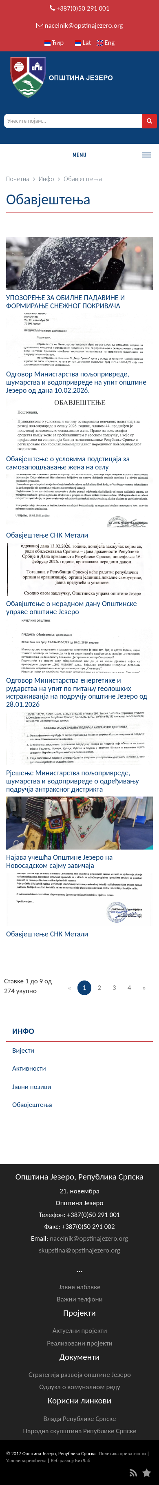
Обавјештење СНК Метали (47, 535)
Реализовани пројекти (80, 1343)
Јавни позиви (31, 1086)
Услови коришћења (26, 1460)
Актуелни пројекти (80, 1330)
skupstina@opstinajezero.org (79, 1250)
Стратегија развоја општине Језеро (80, 1374)
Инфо (46, 179)
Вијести (23, 1050)
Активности (29, 1068)
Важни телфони (79, 1299)
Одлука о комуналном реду (79, 1387)
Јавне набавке (80, 1287)
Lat (83, 42)
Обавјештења (32, 1104)
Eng (106, 42)
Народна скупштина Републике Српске (80, 1431)
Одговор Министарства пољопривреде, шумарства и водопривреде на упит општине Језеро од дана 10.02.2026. (76, 382)
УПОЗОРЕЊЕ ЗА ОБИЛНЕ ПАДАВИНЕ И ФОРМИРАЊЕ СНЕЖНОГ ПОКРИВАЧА (65, 301)
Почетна (17, 179)
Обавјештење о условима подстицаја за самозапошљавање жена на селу (68, 462)
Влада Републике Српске (80, 1418)
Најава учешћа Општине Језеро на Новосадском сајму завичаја (59, 861)
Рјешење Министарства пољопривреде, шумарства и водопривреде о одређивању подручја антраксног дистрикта (72, 781)
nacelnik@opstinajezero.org (83, 25)
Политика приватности (122, 1453)
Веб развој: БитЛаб (71, 1460)
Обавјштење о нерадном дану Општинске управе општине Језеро (71, 607)
